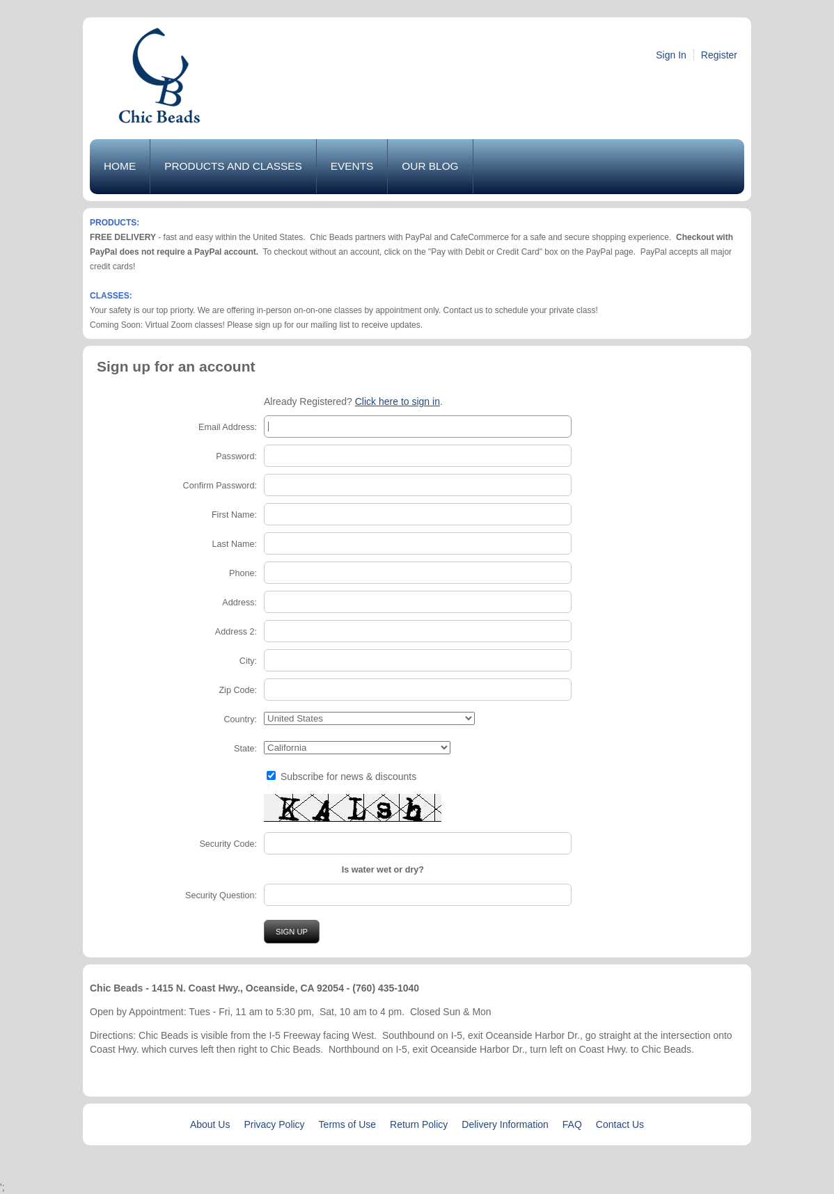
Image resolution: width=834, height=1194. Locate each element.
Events (352, 166)
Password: (236, 456)
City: (248, 661)
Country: (240, 719)
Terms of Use (347, 1124)
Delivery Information (505, 1124)
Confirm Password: (220, 486)
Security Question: (221, 895)
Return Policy (419, 1124)
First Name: (234, 515)
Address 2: (236, 632)
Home (120, 166)
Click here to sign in (397, 401)
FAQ (572, 1124)
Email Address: (227, 427)
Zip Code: (238, 690)
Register (719, 55)
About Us (210, 1124)
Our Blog (430, 166)
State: (245, 749)
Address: (239, 602)
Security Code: (228, 844)
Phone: (243, 573)
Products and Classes (233, 166)
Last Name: (234, 544)
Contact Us (620, 1124)
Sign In (671, 55)
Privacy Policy (274, 1124)
